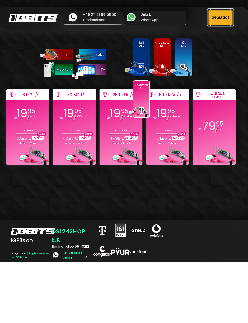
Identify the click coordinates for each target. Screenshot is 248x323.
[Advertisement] (124, 292)
